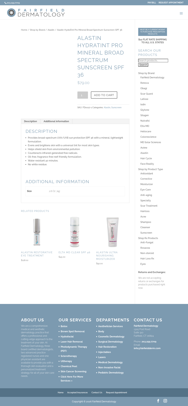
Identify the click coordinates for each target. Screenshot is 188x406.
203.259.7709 (149, 341)
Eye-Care (145, 189)
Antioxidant (146, 173)
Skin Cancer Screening (73, 371)
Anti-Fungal (146, 242)
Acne (143, 216)
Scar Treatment (148, 205)
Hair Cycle (146, 158)
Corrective (146, 178)
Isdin (143, 104)
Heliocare (145, 131)
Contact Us (97, 392)
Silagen (144, 115)
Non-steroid (147, 253)
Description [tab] (30, 121)
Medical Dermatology (110, 362)
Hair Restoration (107, 346)
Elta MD (144, 126)
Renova (144, 83)
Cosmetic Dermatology (111, 336)
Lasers (102, 357)
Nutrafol (145, 120)
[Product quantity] (82, 95)
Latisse (144, 99)
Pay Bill (152, 3)
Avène (143, 147)
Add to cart (104, 95)
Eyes (143, 264)
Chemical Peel (69, 366)
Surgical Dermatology (110, 341)
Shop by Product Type (150, 169)
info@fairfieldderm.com (147, 348)
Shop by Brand (37, 30)
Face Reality (147, 163)
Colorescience (148, 136)
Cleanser (145, 227)
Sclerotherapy (69, 356)
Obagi (143, 88)
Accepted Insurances (77, 392)
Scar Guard (146, 93)
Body (101, 331)
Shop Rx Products (148, 238)
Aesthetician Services (110, 326)
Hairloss (145, 211)
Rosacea (145, 247)
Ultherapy (66, 361)
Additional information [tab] (56, 121)
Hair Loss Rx (147, 258)
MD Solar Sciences (150, 142)
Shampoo (145, 222)
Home (24, 30)
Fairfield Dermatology (152, 77)
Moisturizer (146, 184)
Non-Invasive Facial (109, 367)
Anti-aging (146, 195)
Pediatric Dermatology (111, 372)
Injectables (104, 352)
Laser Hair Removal (72, 341)
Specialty (145, 200)
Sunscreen (116, 107)
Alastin (51, 30)
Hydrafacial (67, 336)
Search (143, 64)
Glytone (144, 110)
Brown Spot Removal (73, 331)
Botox (64, 326)
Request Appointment (171, 3)
